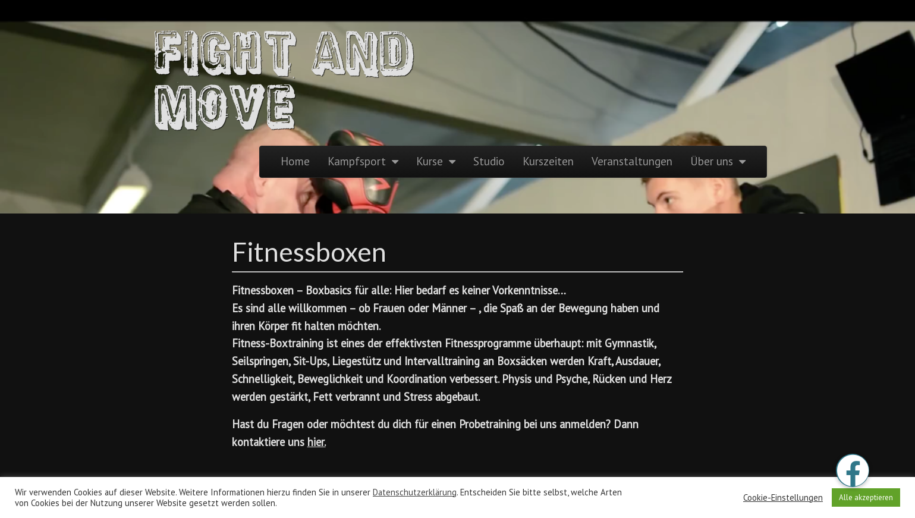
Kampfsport (357, 161)
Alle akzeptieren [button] (866, 497)
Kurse (429, 161)
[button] (852, 470)
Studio (489, 161)
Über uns (711, 161)
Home (295, 161)
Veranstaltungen (632, 161)
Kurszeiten (548, 161)
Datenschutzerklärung (415, 492)
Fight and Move (285, 77)
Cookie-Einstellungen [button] (783, 497)
